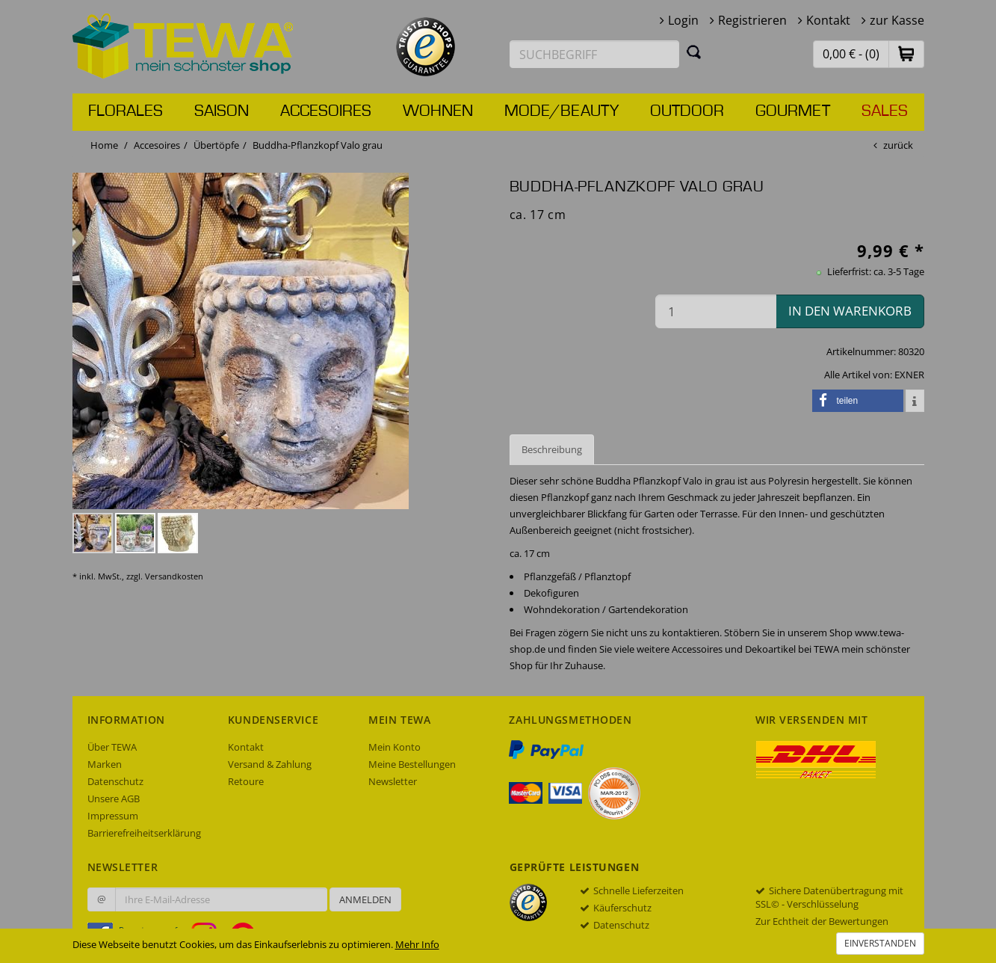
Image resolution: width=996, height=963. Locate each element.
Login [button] (683, 20)
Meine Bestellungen (412, 764)
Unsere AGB (113, 798)
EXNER (909, 374)
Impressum (112, 815)
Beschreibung (552, 449)
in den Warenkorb (850, 310)
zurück (898, 145)
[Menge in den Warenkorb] (715, 311)
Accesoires (325, 111)
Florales (125, 111)
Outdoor (687, 111)
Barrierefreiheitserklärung (144, 833)
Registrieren (752, 20)
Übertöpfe (216, 145)
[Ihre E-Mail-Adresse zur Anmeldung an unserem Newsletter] (221, 899)
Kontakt (828, 20)
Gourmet (792, 111)
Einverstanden (880, 943)
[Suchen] (694, 51)
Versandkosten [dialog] (174, 576)
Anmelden (365, 899)
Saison (221, 111)
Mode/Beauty (561, 111)
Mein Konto (394, 747)
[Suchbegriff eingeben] (595, 54)
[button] (906, 53)
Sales (885, 111)
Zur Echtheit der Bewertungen (821, 921)
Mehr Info (417, 944)
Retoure (246, 781)
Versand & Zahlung (270, 764)
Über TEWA (112, 747)
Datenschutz (115, 781)
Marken (104, 764)
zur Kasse (897, 20)
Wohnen (438, 111)
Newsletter (392, 781)
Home (104, 145)
